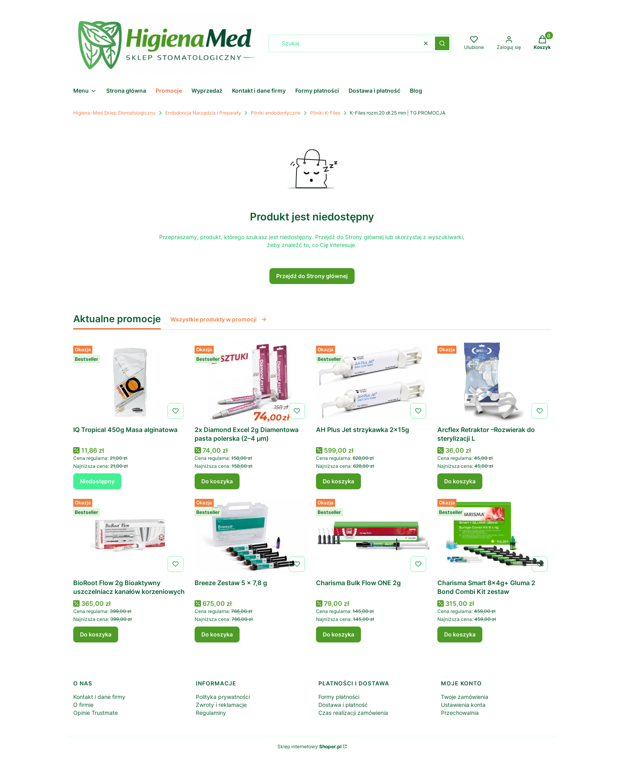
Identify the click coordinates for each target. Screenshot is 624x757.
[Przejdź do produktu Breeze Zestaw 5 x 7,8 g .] (251, 535)
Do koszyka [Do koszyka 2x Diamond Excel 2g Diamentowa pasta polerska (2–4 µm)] (217, 481)
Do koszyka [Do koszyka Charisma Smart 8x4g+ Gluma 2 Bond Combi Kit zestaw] (460, 634)
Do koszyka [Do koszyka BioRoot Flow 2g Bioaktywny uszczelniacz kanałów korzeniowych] (95, 634)
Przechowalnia (460, 712)
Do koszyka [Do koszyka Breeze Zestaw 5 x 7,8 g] (217, 634)
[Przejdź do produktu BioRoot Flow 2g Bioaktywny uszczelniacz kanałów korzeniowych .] (130, 535)
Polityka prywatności (223, 696)
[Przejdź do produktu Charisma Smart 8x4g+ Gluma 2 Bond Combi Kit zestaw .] (494, 535)
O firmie (83, 704)
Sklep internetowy (309, 746)
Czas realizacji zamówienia (353, 712)
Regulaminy (211, 712)
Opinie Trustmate (95, 712)
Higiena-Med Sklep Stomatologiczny (114, 113)
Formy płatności (338, 696)
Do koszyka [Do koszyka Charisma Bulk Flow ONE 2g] (338, 634)
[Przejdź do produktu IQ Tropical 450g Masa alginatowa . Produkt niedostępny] (130, 382)
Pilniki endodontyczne (275, 113)
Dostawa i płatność (343, 704)
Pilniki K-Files (325, 113)
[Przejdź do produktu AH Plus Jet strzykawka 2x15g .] (372, 382)
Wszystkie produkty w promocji (218, 319)
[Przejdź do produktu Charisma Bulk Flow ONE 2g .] (372, 535)
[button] (442, 43)
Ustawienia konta (463, 704)
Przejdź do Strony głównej (312, 275)
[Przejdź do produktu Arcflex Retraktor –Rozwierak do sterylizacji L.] (494, 382)
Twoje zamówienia (464, 696)
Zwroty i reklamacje (221, 704)
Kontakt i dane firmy (99, 696)
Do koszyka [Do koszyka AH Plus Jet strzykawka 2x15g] (338, 481)
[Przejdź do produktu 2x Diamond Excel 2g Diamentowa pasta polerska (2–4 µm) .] (251, 382)
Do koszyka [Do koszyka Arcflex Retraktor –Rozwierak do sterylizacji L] (460, 481)
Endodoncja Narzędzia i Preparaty (203, 113)
